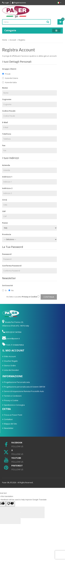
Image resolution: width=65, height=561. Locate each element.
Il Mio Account (10, 356)
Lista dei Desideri (11, 370)
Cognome (6, 99)
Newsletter (8, 428)
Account (13, 40)
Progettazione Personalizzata (17, 382)
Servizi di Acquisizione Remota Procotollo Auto (24, 391)
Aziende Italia (9, 82)
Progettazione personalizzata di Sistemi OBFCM (24, 386)
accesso (25, 56)
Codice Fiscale (8, 111)
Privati (6, 74)
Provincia (6, 234)
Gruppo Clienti (9, 69)
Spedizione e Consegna (14, 405)
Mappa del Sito (10, 423)
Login (5, 2)
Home (4, 40)
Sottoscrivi (7, 285)
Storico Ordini (10, 365)
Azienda (6, 165)
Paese (5, 223)
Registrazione (19, 2)
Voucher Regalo (11, 361)
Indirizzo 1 (7, 176)
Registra (22, 40)
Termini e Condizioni (13, 396)
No (11, 290)
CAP (4, 211)
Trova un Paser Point (13, 415)
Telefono (6, 134)
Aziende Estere (10, 78)
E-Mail (5, 122)
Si (4, 290)
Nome (5, 88)
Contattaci (8, 419)
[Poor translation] (10, 504)
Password (6, 254)
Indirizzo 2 (7, 188)
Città (4, 199)
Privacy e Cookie (11, 400)
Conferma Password (11, 265)
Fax (3, 145)
